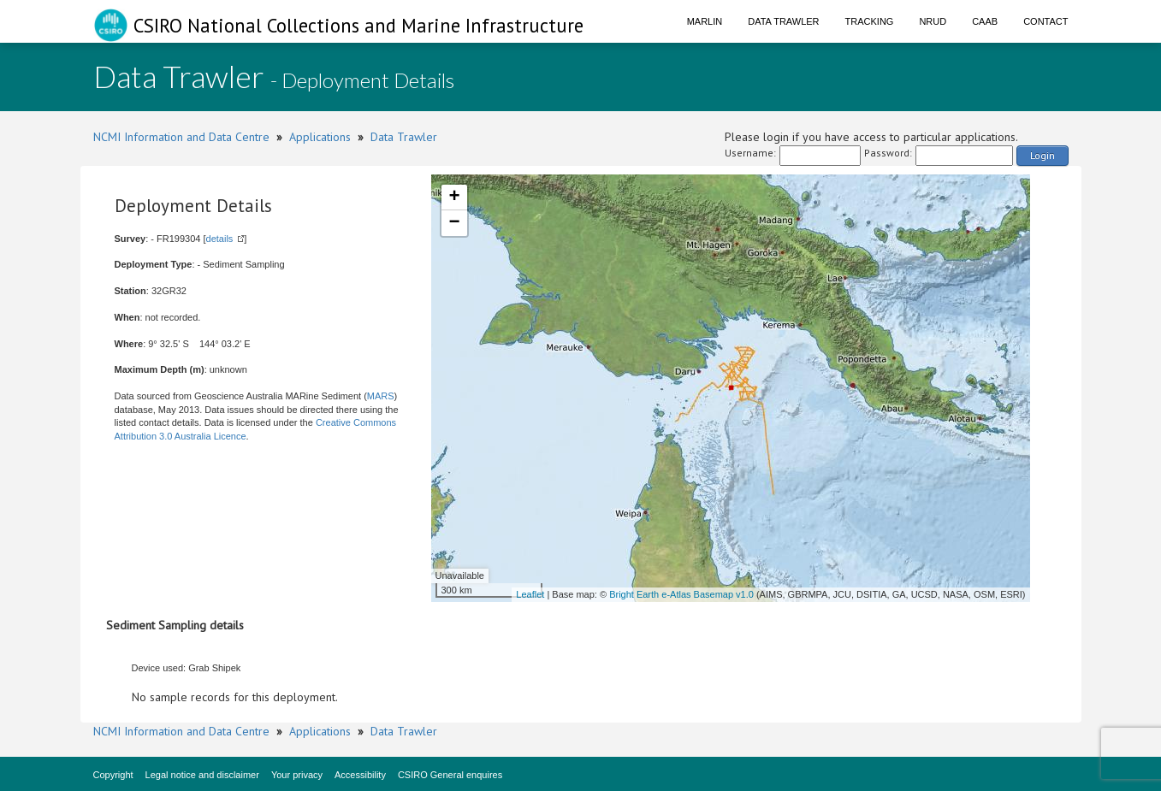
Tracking (869, 21)
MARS (380, 396)
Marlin (705, 21)
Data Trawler (783, 21)
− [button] (453, 223)
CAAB (985, 21)
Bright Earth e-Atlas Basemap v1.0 (681, 594)
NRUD (932, 21)
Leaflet (530, 594)
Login (1042, 155)
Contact (1045, 21)
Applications (320, 137)
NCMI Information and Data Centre (181, 137)
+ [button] (453, 197)
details (220, 238)
